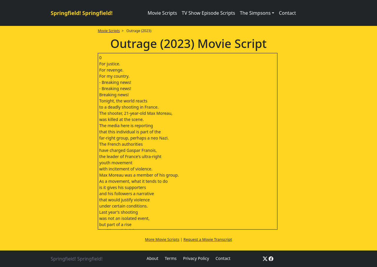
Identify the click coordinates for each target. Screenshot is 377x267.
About (152, 258)
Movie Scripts (162, 13)
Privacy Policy (196, 258)
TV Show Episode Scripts (208, 13)
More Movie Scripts (162, 239)
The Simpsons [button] (255, 13)
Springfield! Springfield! (82, 12)
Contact (287, 13)
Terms (170, 258)
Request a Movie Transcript (207, 239)
